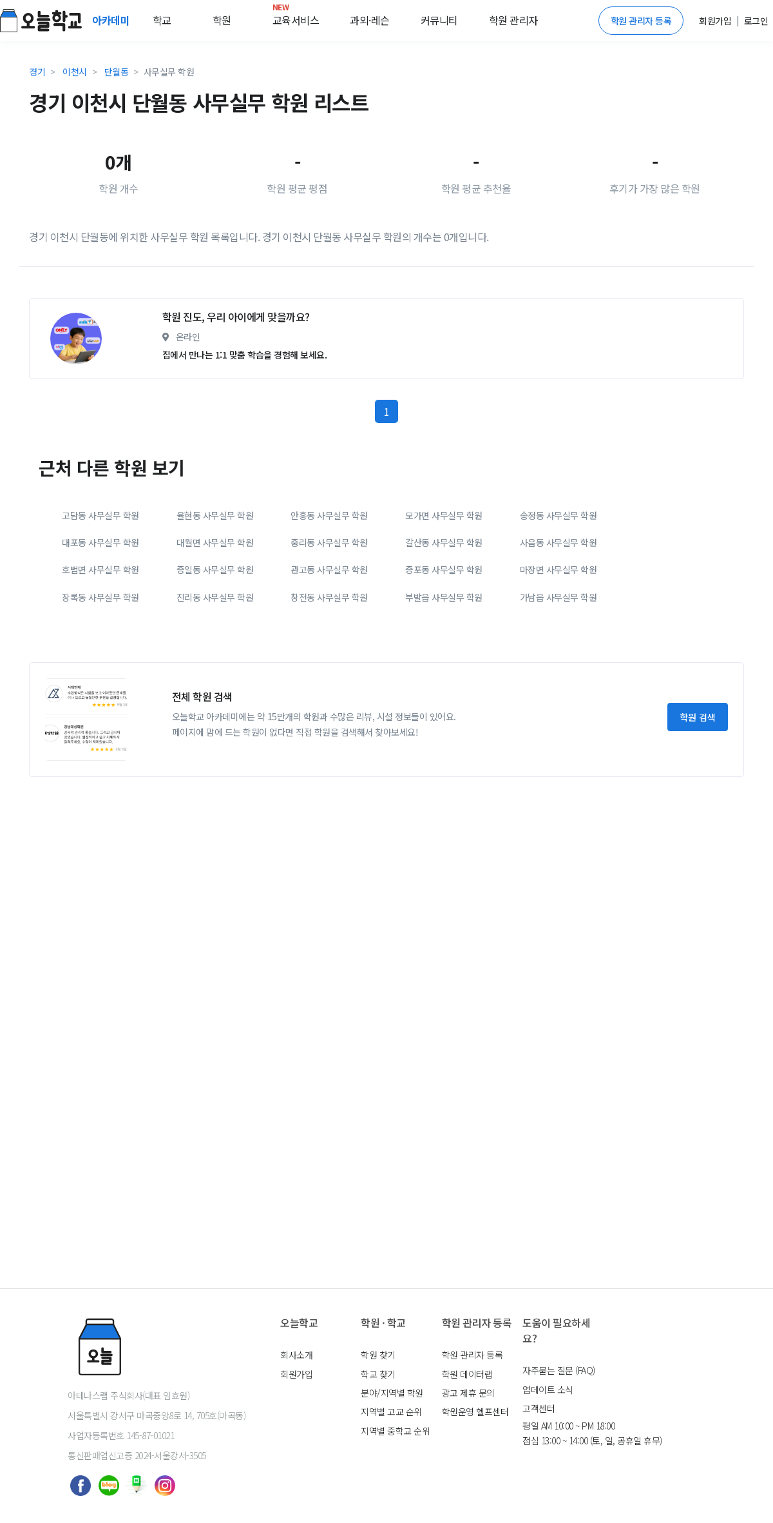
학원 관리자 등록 (641, 20)
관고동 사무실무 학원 (329, 676)
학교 (162, 20)
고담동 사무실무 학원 (100, 622)
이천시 (74, 71)
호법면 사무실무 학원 (100, 676)
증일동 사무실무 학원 (215, 676)
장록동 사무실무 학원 (100, 704)
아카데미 (112, 20)
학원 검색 (698, 824)
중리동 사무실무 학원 (329, 649)
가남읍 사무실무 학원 (558, 704)
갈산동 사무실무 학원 (443, 649)
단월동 (116, 71)
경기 (37, 71)
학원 (222, 20)
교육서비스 (296, 17)
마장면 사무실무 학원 (558, 676)
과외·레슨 (370, 20)
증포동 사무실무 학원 (443, 676)
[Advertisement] (328, 341)
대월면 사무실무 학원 (215, 649)
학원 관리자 (513, 20)
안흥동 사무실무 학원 (329, 622)
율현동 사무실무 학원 (215, 622)
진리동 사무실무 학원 (215, 704)
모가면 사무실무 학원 (443, 622)
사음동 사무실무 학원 (558, 649)
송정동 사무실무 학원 (558, 622)
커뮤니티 (439, 20)
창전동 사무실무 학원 (329, 704)
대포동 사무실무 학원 (100, 649)
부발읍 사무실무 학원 (443, 704)
